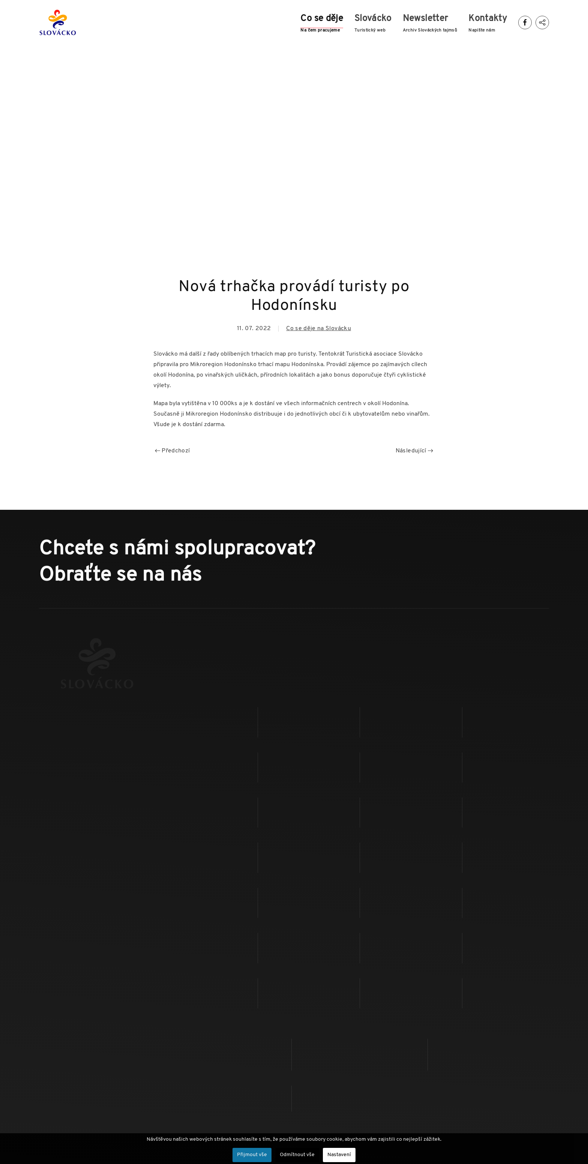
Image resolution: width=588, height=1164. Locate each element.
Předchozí (172, 451)
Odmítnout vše (297, 1155)
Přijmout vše (252, 1155)
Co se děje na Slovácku (318, 329)
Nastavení (339, 1155)
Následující (414, 451)
